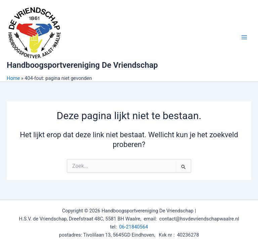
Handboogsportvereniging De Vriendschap (82, 65)
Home (13, 78)
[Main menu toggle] (244, 37)
